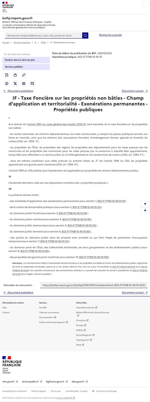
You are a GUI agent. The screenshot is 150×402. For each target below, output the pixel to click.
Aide (4, 307)
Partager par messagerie (32, 83)
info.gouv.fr (8, 381)
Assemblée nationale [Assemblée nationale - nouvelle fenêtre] (85, 307)
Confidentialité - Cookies (76, 391)
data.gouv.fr (78, 381)
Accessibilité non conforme (14, 391)
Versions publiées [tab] (14, 66)
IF (36, 42)
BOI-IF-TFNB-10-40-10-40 (76, 219)
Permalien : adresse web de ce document (24, 75)
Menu (146, 4)
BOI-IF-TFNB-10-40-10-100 (93, 257)
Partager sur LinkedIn (24, 83)
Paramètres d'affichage (106, 391)
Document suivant (133, 91)
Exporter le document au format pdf (7, 75)
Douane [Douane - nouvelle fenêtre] (79, 325)
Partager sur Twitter (15, 83)
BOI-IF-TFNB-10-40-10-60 (76, 231)
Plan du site (56, 391)
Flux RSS (42, 307)
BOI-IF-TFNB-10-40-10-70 (54, 241)
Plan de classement (22, 42)
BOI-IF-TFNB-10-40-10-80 (34, 251)
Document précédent (20, 91)
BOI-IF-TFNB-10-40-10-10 (111, 201)
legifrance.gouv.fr (55, 381)
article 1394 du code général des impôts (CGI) (55, 124)
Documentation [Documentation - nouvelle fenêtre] (46, 317)
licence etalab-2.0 (64, 398)
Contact (6, 312)
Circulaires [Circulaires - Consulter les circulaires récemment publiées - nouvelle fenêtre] (81, 320)
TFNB (43, 42)
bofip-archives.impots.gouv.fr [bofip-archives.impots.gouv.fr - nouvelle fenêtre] (52, 322)
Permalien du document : (18, 285)
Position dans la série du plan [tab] (20, 60)
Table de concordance (49, 312)
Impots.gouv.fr (82, 340)
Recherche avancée (110, 35)
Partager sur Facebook (7, 83)
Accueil (5, 42)
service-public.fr (30, 381)
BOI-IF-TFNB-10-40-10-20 (87, 207)
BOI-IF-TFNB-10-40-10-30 (72, 213)
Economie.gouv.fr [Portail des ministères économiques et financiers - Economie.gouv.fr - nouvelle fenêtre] (84, 335)
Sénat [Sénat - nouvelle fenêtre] (78, 344)
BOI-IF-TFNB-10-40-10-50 (81, 225)
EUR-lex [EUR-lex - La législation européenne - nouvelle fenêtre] (79, 330)
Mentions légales (38, 391)
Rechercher (85, 35)
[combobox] (43, 35)
